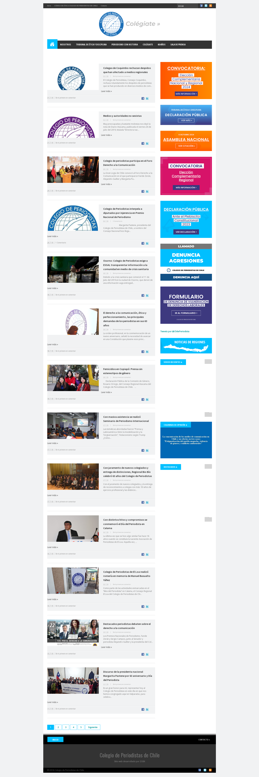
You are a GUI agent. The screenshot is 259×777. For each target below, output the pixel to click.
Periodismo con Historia (124, 44)
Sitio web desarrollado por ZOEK (129, 761)
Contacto (104, 6)
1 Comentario (117, 221)
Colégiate (148, 44)
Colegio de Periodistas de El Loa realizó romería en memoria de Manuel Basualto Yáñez (126, 576)
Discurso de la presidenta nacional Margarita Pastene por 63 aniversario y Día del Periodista (127, 676)
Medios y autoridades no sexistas (122, 115)
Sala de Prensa (177, 44)
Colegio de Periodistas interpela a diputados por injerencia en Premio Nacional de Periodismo (123, 213)
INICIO (55, 739)
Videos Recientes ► (173, 362)
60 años (162, 44)
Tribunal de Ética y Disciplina (91, 44)
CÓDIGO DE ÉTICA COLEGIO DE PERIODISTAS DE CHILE (76, 6)
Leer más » (106, 91)
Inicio (49, 6)
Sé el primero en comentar (122, 76)
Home (52, 45)
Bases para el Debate (60, 52)
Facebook (201, 5)
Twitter (206, 5)
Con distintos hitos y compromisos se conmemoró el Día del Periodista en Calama (125, 524)
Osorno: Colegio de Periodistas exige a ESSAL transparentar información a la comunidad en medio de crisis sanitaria (126, 265)
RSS (210, 5)
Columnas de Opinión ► (176, 424)
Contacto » (204, 739)
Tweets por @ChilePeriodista (174, 331)
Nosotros (65, 44)
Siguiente (92, 727)
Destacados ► (171, 466)
